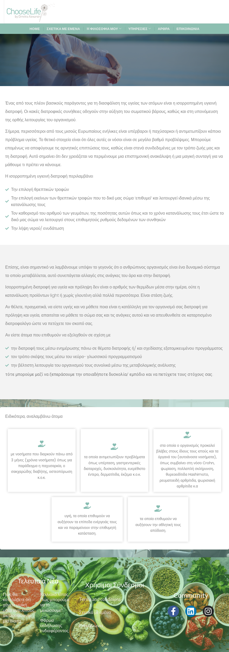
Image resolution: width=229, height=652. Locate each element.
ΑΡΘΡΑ (164, 29)
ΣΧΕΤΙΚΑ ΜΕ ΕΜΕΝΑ (63, 29)
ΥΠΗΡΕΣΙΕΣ (139, 28)
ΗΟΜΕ (35, 29)
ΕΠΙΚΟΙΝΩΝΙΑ (188, 29)
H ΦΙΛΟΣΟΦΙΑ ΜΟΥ (104, 28)
